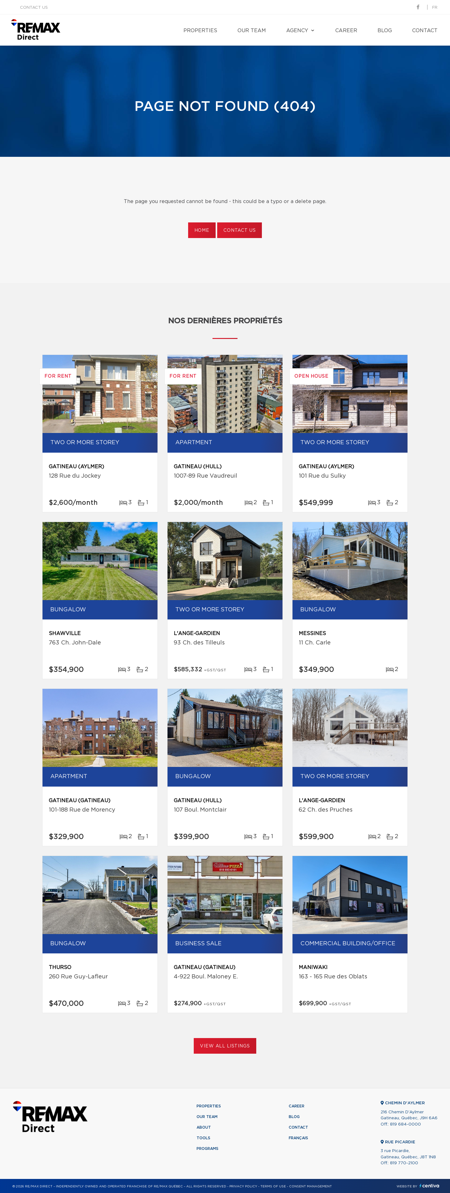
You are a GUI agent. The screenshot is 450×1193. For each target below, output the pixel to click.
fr (435, 8)
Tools (203, 1138)
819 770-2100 (404, 1163)
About (204, 1127)
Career (346, 30)
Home (201, 230)
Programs (207, 1149)
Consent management (310, 1186)
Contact (425, 30)
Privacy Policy (243, 1186)
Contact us (34, 8)
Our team (252, 30)
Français (298, 1138)
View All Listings (225, 1046)
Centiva (429, 1186)
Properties (200, 30)
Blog (385, 30)
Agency (297, 30)
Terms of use (273, 1186)
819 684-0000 (405, 1124)
